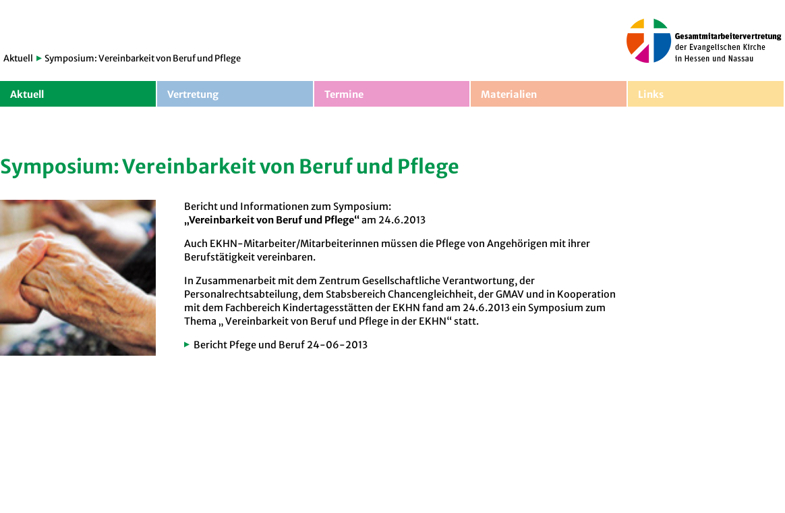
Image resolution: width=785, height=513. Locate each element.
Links (651, 94)
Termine (344, 94)
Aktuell (18, 58)
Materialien (509, 94)
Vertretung (193, 94)
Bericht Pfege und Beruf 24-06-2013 (281, 345)
